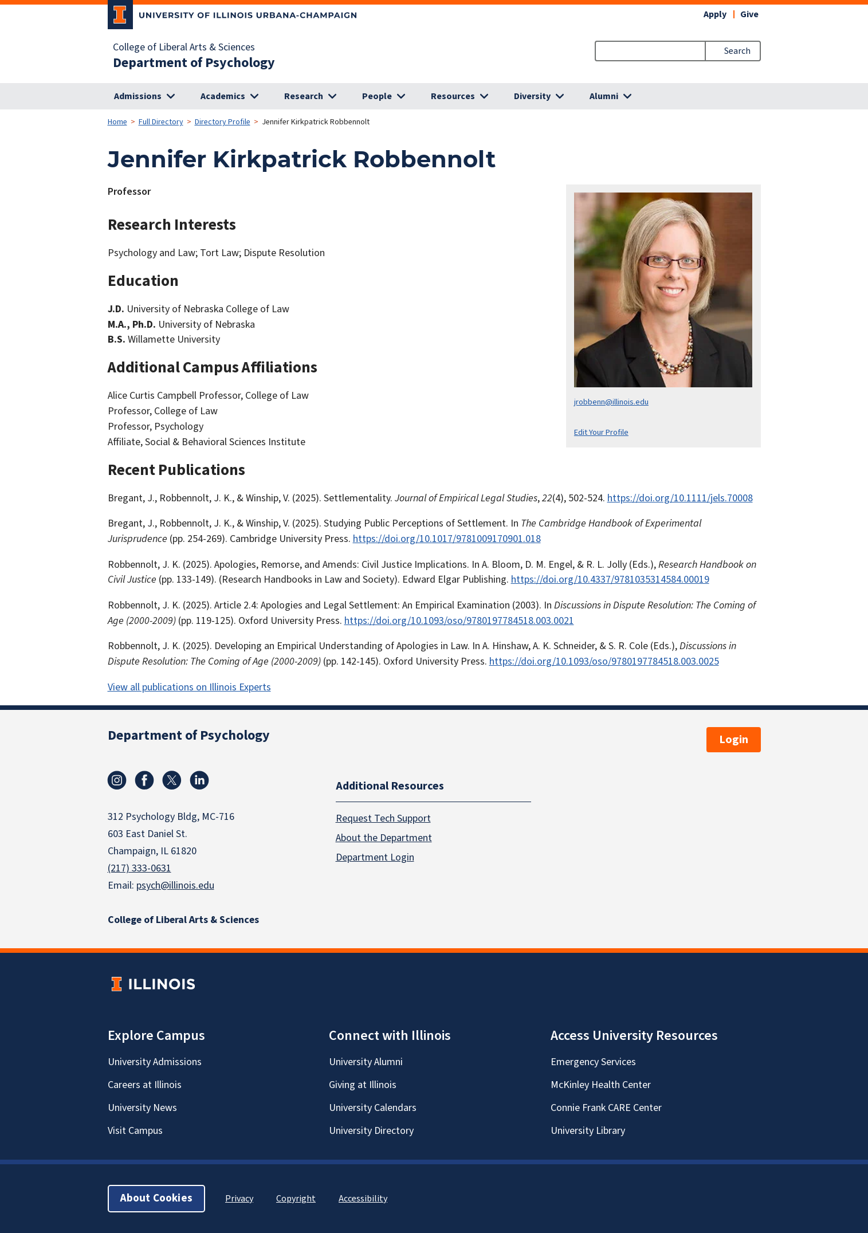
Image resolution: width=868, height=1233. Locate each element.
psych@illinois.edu (175, 885)
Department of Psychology (194, 63)
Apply (715, 14)
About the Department (384, 838)
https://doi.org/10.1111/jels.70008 (680, 498)
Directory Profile (222, 122)
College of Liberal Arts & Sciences (184, 47)
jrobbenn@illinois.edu (611, 402)
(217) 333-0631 (139, 868)
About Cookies (156, 1198)
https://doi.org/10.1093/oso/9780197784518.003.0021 (459, 621)
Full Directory (161, 122)
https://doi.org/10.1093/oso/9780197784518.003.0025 (604, 661)
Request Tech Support (383, 818)
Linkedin (199, 780)
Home (117, 122)
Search (737, 51)
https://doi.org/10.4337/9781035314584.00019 (610, 579)
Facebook (144, 780)
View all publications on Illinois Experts (189, 687)
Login (733, 740)
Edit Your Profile (601, 432)
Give (749, 14)
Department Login (375, 857)
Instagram (116, 780)
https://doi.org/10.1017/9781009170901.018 (447, 539)
